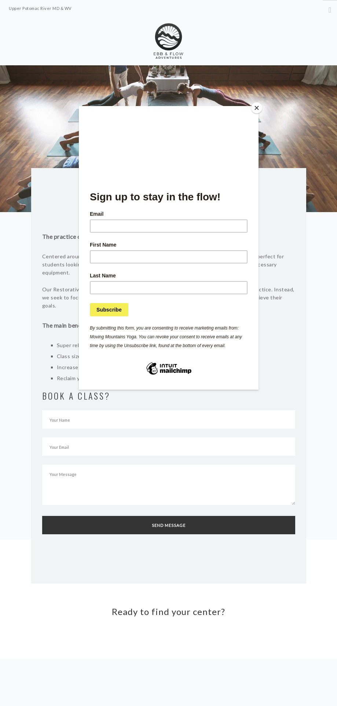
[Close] (256, 107)
